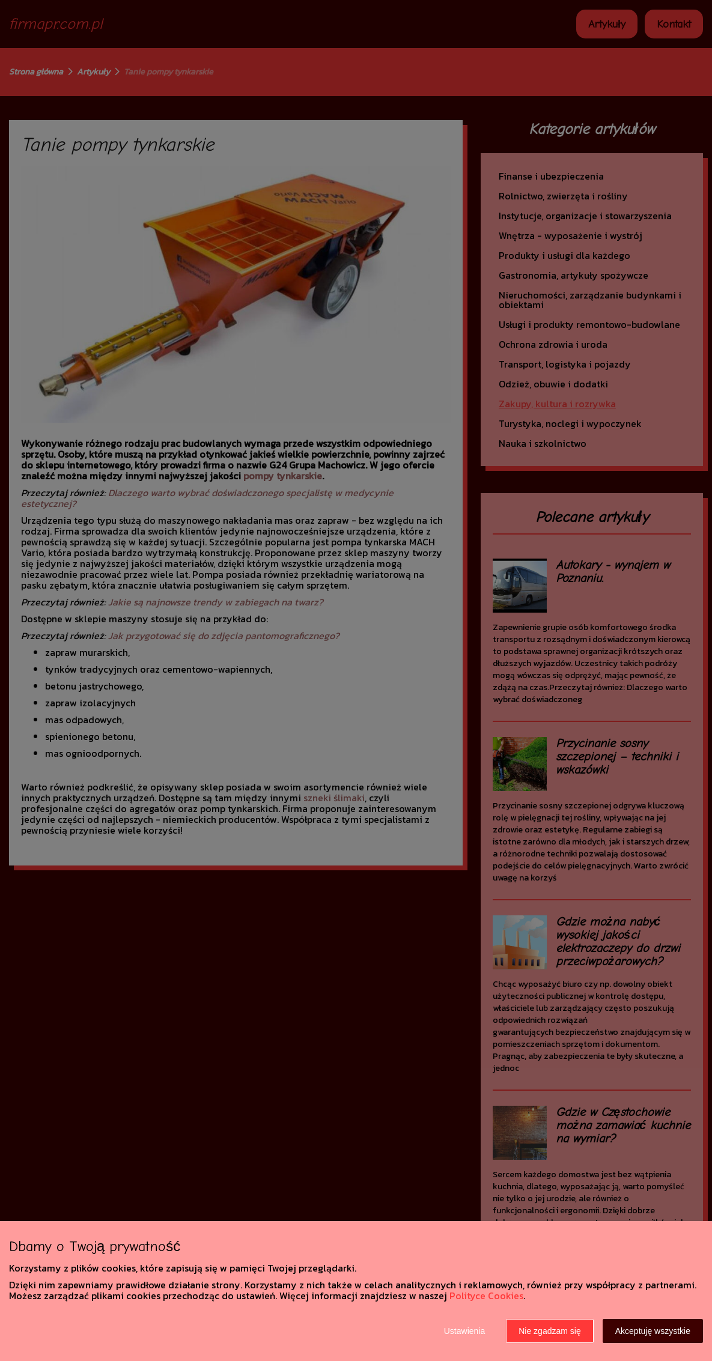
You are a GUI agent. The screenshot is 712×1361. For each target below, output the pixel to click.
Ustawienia (464, 1331)
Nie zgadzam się (550, 1331)
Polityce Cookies (486, 1295)
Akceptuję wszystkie (652, 1331)
